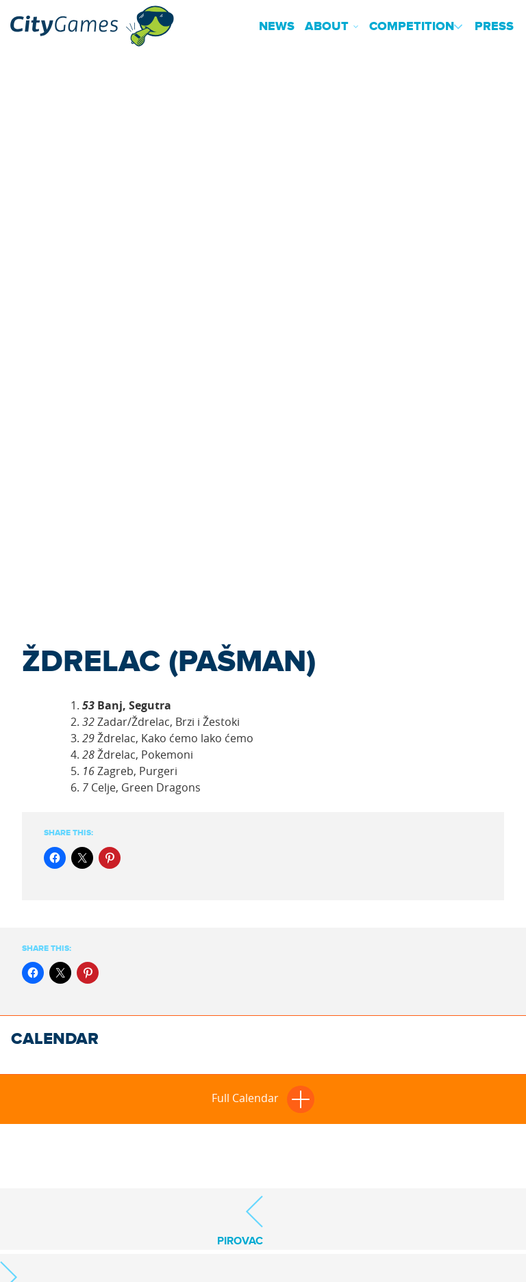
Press (494, 26)
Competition (411, 26)
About (327, 26)
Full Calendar (263, 1098)
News (277, 26)
